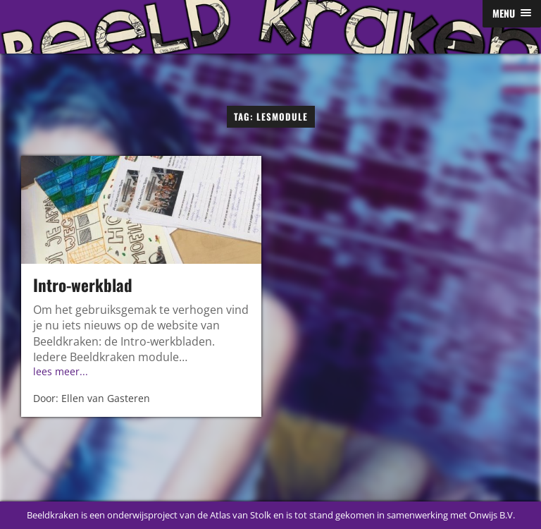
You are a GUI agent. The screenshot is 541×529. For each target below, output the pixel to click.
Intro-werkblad (82, 285)
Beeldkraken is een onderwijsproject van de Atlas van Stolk (149, 515)
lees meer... (60, 371)
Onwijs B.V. (492, 515)
